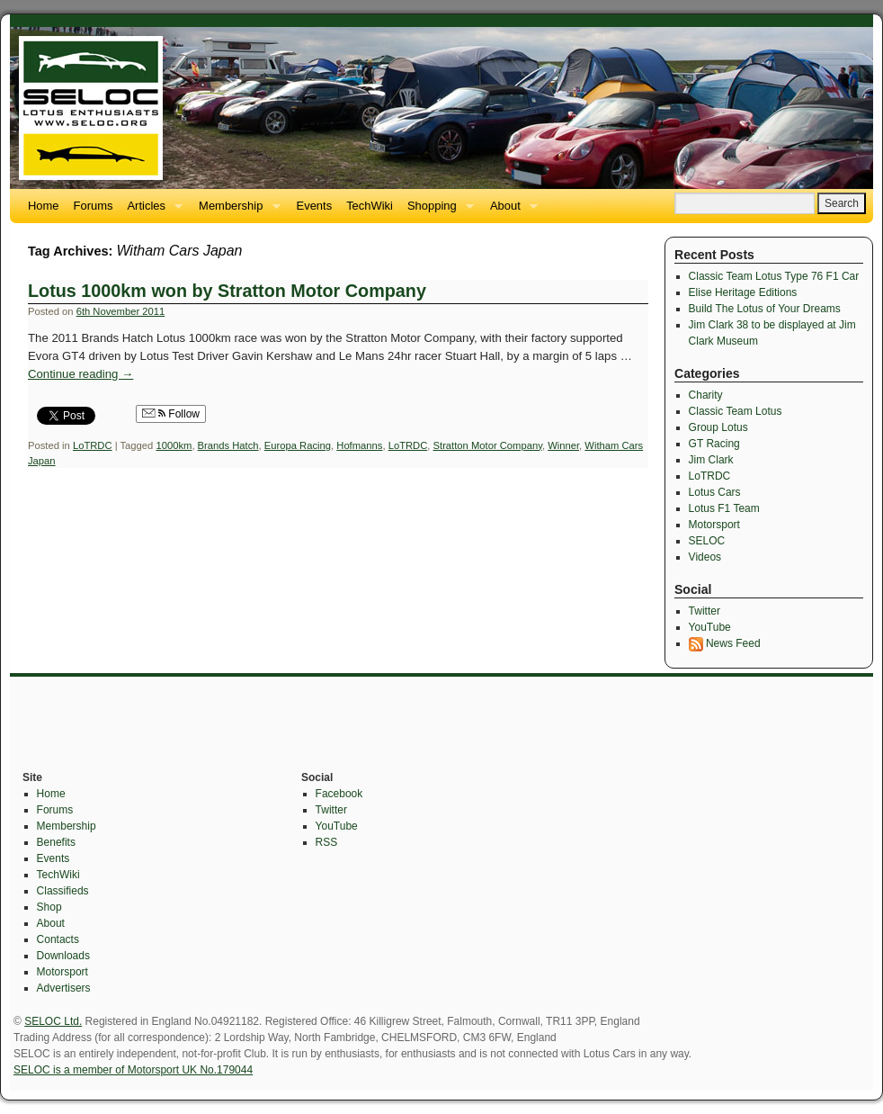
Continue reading (80, 374)
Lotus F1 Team (724, 508)
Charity (706, 395)
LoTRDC (92, 445)
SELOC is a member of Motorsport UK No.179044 (133, 1070)
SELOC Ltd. (53, 1021)
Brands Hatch (228, 445)
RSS (327, 842)
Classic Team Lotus (735, 411)
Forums (93, 205)
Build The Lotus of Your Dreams (765, 308)
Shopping (437, 211)
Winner (563, 445)
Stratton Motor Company (487, 445)
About (510, 211)
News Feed (725, 643)
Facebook (339, 793)
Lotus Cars (715, 492)
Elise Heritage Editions (743, 292)
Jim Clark (711, 460)
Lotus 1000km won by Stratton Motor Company (227, 291)
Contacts (58, 939)
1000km (174, 445)
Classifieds (63, 891)
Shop (49, 907)
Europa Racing (297, 445)
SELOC (707, 541)
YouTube (710, 627)
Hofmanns (359, 445)
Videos (705, 557)
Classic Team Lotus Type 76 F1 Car (774, 276)
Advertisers (64, 988)
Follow (171, 414)
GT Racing (714, 443)
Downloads (63, 955)
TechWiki (369, 205)
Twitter (704, 611)
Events (315, 205)
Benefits (56, 842)
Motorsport (714, 524)
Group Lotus (718, 427)
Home (43, 205)
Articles (151, 211)
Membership (236, 211)
